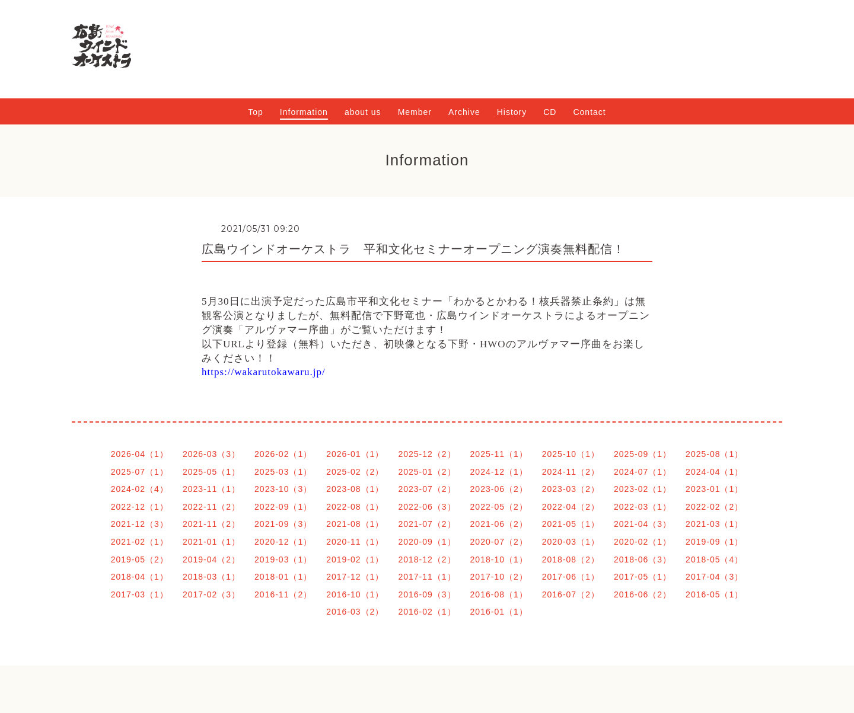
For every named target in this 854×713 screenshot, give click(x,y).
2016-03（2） (355, 611)
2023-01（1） (714, 489)
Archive (464, 112)
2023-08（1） (355, 489)
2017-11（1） (426, 576)
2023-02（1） (642, 489)
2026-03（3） (211, 454)
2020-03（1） (571, 541)
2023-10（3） (283, 489)
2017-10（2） (499, 576)
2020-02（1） (642, 541)
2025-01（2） (426, 472)
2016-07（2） (571, 594)
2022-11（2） (211, 506)
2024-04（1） (714, 472)
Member (415, 112)
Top (255, 112)
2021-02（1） (139, 541)
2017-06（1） (571, 576)
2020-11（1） (355, 541)
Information (304, 112)
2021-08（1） (355, 524)
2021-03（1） (714, 524)
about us (363, 112)
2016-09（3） (426, 594)
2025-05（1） (211, 472)
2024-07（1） (642, 472)
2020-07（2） (499, 541)
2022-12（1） (139, 506)
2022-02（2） (714, 506)
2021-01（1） (211, 541)
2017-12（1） (355, 576)
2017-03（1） (139, 594)
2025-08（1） (714, 454)
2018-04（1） (139, 576)
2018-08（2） (571, 559)
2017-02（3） (211, 594)
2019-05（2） (139, 559)
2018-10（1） (499, 559)
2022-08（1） (355, 506)
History (512, 112)
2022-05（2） (499, 506)
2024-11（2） (571, 472)
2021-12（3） (139, 524)
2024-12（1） (499, 472)
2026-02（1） (283, 454)
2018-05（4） (714, 559)
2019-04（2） (211, 559)
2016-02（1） (426, 611)
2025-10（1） (571, 454)
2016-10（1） (355, 594)
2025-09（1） (642, 454)
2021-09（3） (283, 524)
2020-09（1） (426, 541)
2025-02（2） (355, 472)
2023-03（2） (571, 489)
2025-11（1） (499, 454)
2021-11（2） (211, 524)
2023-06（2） (499, 489)
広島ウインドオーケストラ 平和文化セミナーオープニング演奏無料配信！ (413, 248)
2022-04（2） (571, 506)
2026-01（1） (355, 454)
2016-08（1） (499, 594)
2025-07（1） (139, 472)
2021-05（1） (571, 524)
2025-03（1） (283, 472)
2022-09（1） (283, 506)
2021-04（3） (642, 524)
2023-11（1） (211, 489)
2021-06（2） (499, 524)
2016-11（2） (283, 594)
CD (549, 112)
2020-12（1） (283, 541)
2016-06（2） (642, 594)
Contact (589, 112)
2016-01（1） (499, 611)
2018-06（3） (642, 559)
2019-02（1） (355, 559)
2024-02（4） (139, 489)
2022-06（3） (426, 506)
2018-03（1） (211, 576)
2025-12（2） (426, 454)
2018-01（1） (283, 576)
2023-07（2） (426, 489)
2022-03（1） (642, 506)
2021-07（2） (426, 524)
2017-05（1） (642, 576)
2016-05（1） (714, 594)
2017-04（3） (714, 576)
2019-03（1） (283, 559)
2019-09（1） (714, 541)
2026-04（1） (139, 454)
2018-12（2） (426, 559)
